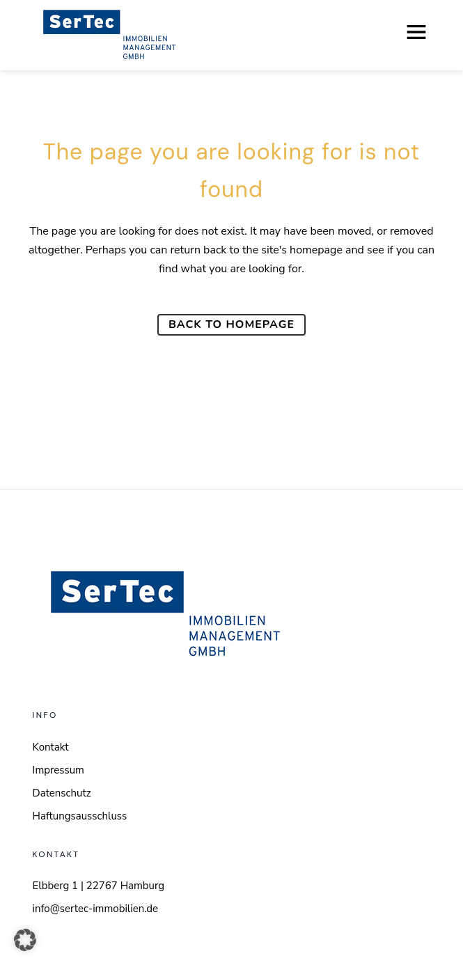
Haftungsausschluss (80, 816)
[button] (25, 940)
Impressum (58, 770)
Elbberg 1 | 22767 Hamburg (99, 886)
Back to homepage (231, 324)
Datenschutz (62, 793)
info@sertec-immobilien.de (96, 909)
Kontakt (51, 747)
